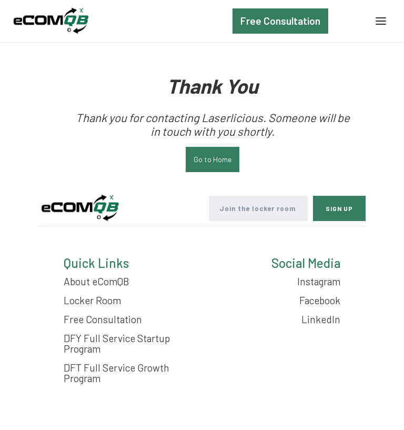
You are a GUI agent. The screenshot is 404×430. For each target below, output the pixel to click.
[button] (380, 21)
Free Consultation (280, 21)
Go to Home (212, 159)
